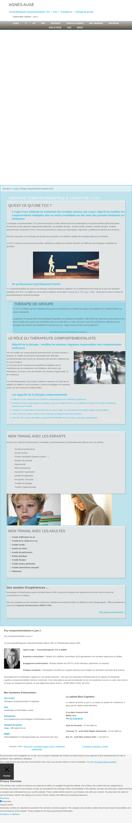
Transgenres (109, 11)
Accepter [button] (90, 769)
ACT (13, 705)
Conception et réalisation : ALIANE (95, 754)
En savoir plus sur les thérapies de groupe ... (69, 339)
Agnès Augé (25, 4)
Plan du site (27, 754)
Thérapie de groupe (26, 16)
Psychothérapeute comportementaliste (42, 11)
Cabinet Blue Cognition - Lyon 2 (32, 21)
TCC (80, 11)
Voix (91, 11)
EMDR (7, 741)
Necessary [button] (4, 805)
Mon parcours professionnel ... (112, 619)
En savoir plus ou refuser (105, 769)
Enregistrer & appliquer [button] (10, 821)
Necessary (6, 808)
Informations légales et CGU (44, 754)
